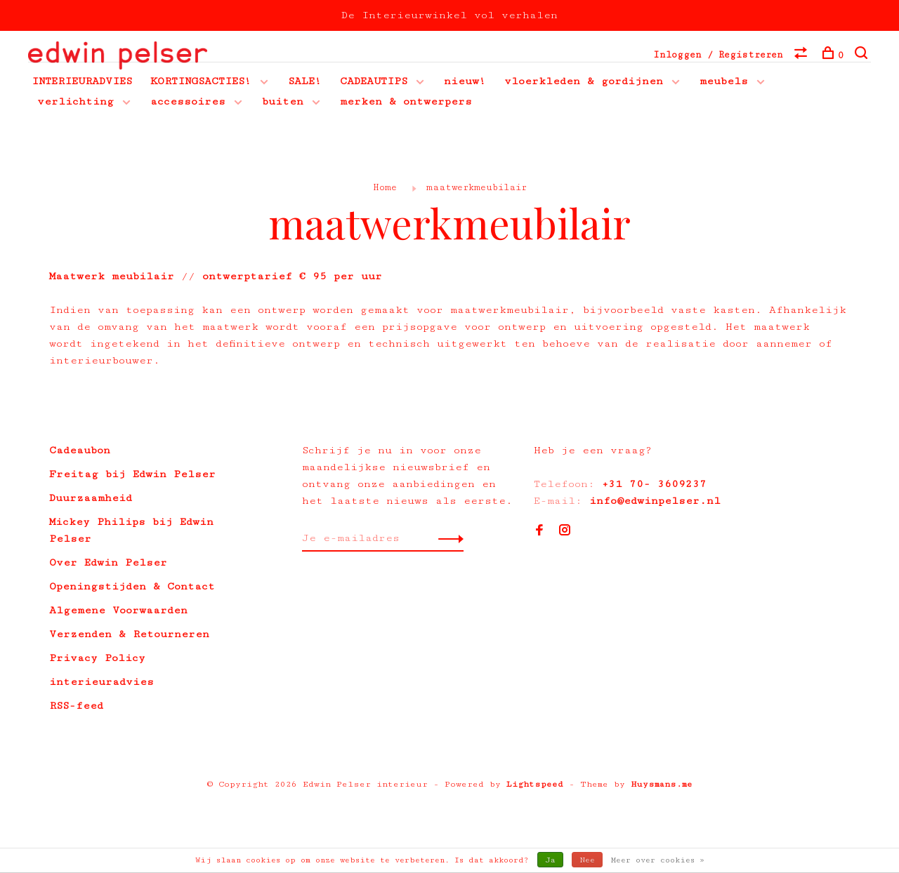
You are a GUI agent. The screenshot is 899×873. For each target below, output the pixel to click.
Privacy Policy (97, 659)
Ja (550, 860)
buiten (282, 103)
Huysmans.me (662, 785)
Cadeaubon (79, 452)
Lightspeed (534, 785)
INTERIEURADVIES (82, 82)
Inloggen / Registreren (718, 54)
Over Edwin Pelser (108, 564)
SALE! (305, 82)
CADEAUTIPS (373, 82)
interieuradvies (101, 683)
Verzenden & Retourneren (129, 635)
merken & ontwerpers (406, 103)
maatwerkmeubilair (476, 188)
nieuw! (465, 82)
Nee (587, 860)
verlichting (75, 103)
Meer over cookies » (657, 860)
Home (385, 188)
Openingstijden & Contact (132, 588)
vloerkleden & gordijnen (583, 82)
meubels (724, 82)
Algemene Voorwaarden (118, 612)
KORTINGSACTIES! (200, 82)
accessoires (187, 103)
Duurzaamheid (90, 499)
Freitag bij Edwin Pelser (132, 475)
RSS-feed (76, 707)
